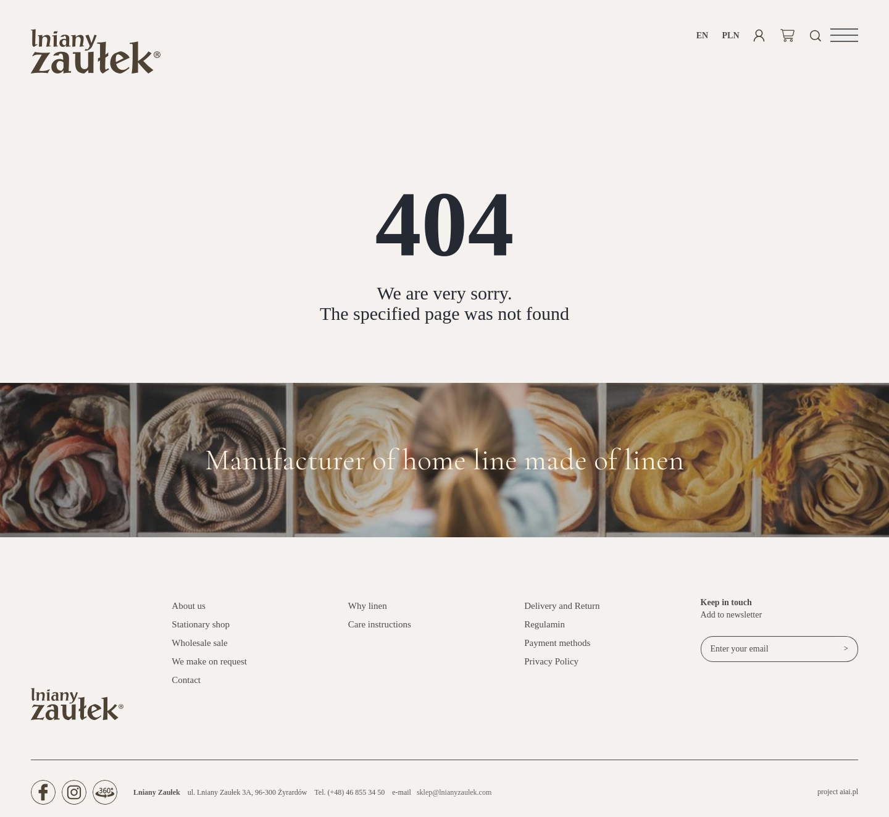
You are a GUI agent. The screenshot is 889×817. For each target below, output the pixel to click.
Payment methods (557, 643)
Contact (186, 680)
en (702, 35)
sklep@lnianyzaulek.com (454, 792)
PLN (730, 35)
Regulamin (544, 624)
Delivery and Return (561, 606)
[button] (844, 35)
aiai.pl (849, 791)
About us (189, 606)
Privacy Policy (551, 661)
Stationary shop (201, 624)
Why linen (367, 606)
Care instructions (379, 624)
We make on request (209, 661)
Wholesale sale (199, 643)
